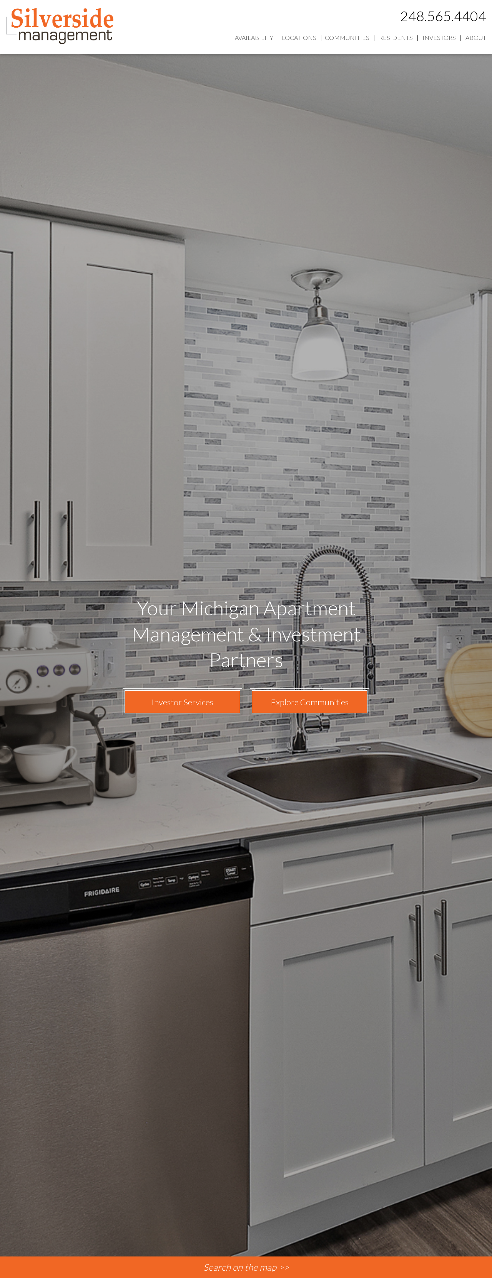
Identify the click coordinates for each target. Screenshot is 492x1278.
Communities (347, 37)
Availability (254, 37)
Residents (396, 37)
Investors (439, 37)
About (475, 37)
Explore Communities (310, 702)
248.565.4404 (443, 15)
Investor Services (182, 702)
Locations (299, 37)
